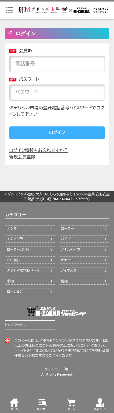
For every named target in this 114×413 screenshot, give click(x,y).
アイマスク (68, 270)
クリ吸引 (13, 260)
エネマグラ (15, 239)
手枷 (10, 281)
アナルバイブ (70, 249)
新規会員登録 (22, 157)
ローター (67, 228)
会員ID (20, 50)
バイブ (66, 239)
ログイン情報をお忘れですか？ (38, 150)
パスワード (24, 79)
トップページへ (15, 325)
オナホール (69, 260)
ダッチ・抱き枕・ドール (23, 270)
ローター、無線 (18, 249)
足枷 (64, 281)
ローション (14, 291)
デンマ (11, 228)
